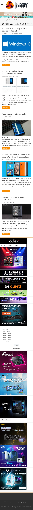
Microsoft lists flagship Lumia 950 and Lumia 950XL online (16, 72)
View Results (16, 348)
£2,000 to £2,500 (6, 338)
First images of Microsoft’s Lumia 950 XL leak (15, 115)
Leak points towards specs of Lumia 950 (14, 198)
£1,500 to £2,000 (6, 336)
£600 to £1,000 (6, 332)
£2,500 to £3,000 (6, 340)
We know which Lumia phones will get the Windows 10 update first (16, 155)
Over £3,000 (5, 342)
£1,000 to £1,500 (6, 334)
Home (1, 20)
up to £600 (5, 329)
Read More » (6, 64)
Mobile (16, 76)
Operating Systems (17, 33)
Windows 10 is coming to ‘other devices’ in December (15, 29)
